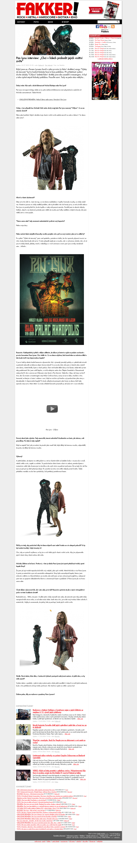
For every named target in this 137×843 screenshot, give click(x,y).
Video (56, 782)
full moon (72, 841)
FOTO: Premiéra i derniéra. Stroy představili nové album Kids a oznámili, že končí (41, 827)
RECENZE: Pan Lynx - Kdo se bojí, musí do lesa (31, 810)
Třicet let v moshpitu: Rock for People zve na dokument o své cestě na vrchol (59, 741)
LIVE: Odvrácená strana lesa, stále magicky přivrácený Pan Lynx (36, 790)
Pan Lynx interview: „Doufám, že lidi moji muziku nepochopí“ (35, 820)
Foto (67, 790)
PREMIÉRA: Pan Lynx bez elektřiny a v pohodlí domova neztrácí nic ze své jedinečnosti (42, 806)
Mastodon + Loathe (100, 42)
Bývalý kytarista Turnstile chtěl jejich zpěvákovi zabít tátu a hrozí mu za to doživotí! (59, 726)
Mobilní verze (104, 835)
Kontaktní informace (59, 835)
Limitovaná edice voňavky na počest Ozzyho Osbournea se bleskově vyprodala (59, 757)
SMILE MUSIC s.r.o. (103, 834)
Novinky (57, 736)
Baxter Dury (98, 44)
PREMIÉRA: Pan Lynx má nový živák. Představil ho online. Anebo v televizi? (39, 804)
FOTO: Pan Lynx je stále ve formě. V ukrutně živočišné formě (35, 802)
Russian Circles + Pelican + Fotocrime (106, 38)
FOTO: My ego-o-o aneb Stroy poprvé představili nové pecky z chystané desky (40, 829)
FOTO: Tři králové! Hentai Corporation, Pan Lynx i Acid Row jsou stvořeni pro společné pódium (45, 796)
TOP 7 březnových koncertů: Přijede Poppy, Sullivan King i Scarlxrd (37, 792)
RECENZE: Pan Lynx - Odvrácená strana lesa (30, 794)
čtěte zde (80, 719)
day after (85, 841)
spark (43, 841)
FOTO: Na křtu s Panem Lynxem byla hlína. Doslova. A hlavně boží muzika (39, 812)
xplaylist (78, 841)
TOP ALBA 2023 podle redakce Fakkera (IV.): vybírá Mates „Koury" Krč (38, 808)
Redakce (82, 835)
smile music (38, 841)
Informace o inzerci (72, 835)
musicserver (64, 841)
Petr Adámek (48, 65)
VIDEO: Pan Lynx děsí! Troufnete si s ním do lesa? (31, 800)
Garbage (97, 46)
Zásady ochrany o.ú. (92, 835)
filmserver (92, 841)
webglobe (99, 841)
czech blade (55, 841)
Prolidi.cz (117, 834)
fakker (49, 841)
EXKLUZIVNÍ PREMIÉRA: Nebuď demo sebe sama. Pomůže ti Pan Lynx (42, 100)
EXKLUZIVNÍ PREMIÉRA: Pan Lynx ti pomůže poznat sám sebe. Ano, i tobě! (39, 822)
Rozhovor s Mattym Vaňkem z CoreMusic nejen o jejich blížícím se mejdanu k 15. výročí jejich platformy (58, 711)
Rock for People (99, 48)
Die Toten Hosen (99, 40)
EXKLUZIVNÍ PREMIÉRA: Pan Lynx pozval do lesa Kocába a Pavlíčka (37, 816)
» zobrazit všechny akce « (105, 58)
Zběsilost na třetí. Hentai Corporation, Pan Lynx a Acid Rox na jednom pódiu (39, 798)
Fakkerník (41, 65)
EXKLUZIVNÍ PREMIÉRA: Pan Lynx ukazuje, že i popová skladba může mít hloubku (41, 814)
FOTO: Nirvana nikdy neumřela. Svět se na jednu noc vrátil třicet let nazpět (39, 825)
